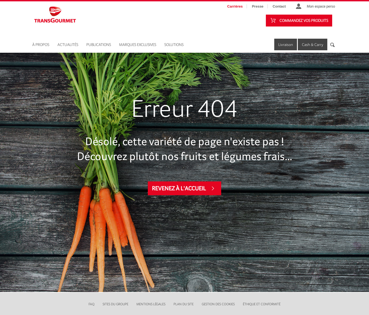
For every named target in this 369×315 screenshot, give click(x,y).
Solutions (174, 44)
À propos (40, 44)
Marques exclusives (137, 44)
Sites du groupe (115, 304)
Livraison (285, 44)
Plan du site (184, 304)
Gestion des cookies (218, 304)
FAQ (91, 304)
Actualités (67, 44)
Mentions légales (150, 304)
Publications (98, 44)
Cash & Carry (312, 44)
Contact (279, 6)
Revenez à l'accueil (179, 188)
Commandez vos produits (303, 20)
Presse (257, 6)
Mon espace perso (321, 6)
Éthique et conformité (261, 304)
